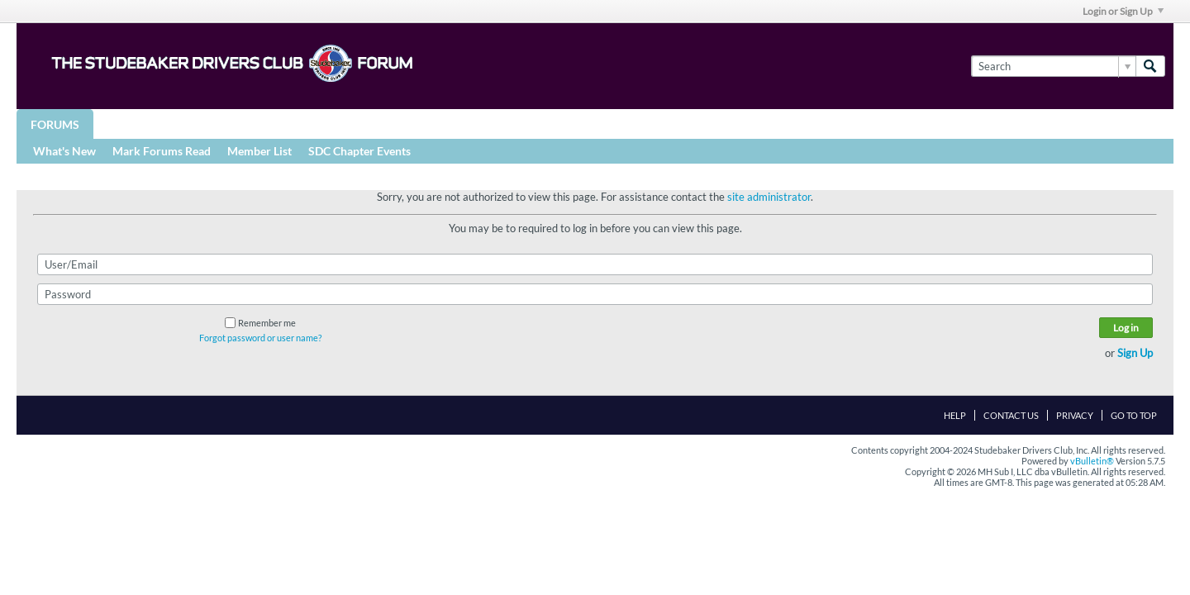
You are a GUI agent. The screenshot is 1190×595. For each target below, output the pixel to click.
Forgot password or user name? (260, 337)
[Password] (595, 294)
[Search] (1053, 66)
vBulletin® (1092, 460)
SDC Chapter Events (359, 151)
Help (955, 415)
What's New (64, 151)
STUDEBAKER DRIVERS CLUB (261, 124)
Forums (55, 124)
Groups (131, 124)
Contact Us (1011, 415)
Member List (259, 151)
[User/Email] (595, 264)
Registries (398, 124)
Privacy (1074, 415)
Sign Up (1135, 352)
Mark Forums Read (161, 151)
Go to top (1134, 415)
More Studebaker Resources (547, 124)
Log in (1126, 327)
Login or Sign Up (1123, 11)
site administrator (769, 196)
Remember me (260, 322)
